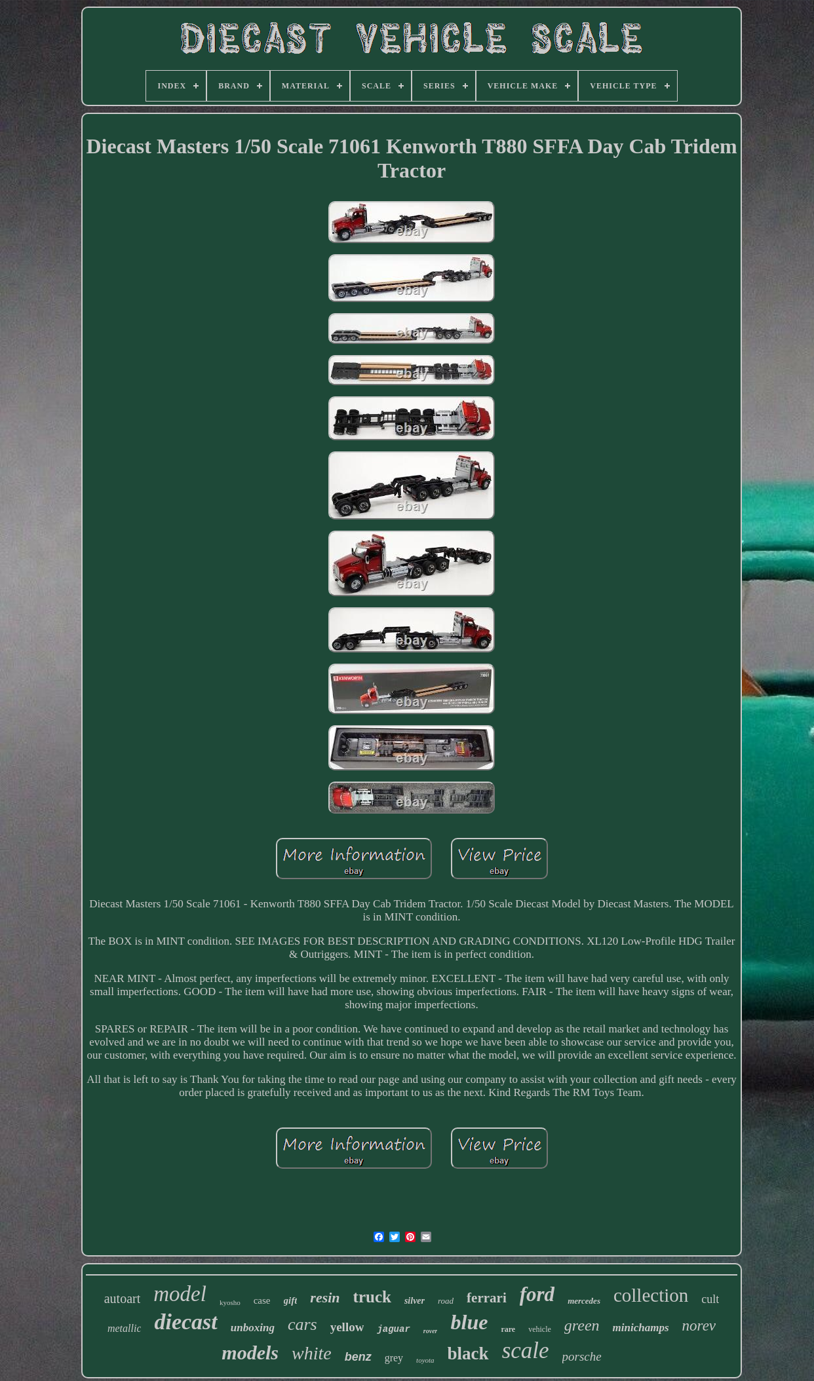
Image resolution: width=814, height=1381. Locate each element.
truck (372, 1297)
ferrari (487, 1298)
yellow (347, 1327)
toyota (425, 1360)
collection (650, 1295)
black (468, 1353)
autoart (122, 1298)
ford (537, 1294)
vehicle (539, 1329)
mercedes (584, 1301)
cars (302, 1324)
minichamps (641, 1327)
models (250, 1352)
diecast (185, 1322)
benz (358, 1356)
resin (324, 1297)
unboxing (253, 1327)
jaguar (393, 1329)
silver (414, 1301)
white (312, 1353)
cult (710, 1299)
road (446, 1301)
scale (525, 1350)
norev (699, 1325)
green (582, 1325)
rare (508, 1329)
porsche (582, 1356)
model (179, 1294)
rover (430, 1330)
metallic (124, 1328)
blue (469, 1322)
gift (291, 1300)
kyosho (230, 1302)
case (262, 1300)
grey (394, 1357)
